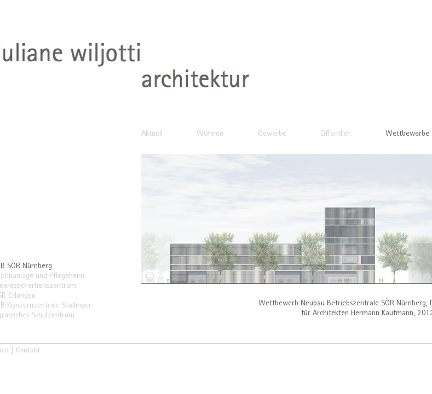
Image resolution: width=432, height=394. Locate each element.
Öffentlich (335, 134)
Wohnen (210, 134)
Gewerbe (272, 134)
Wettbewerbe (407, 134)
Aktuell (152, 134)
